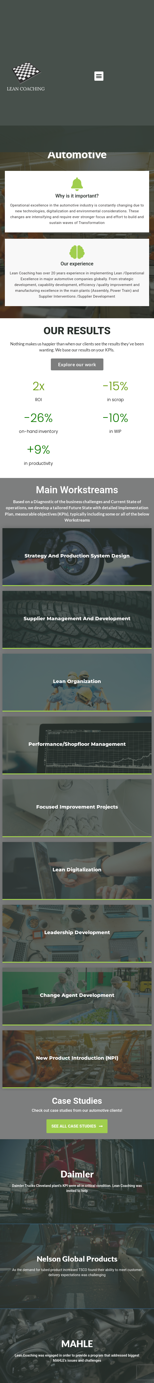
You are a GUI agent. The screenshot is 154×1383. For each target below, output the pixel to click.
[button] (99, 76)
